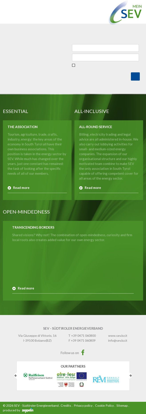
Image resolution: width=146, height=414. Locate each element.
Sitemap (122, 405)
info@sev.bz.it (117, 340)
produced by (18, 410)
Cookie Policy (104, 405)
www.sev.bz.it (117, 335)
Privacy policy (83, 405)
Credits (66, 405)
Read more (21, 188)
